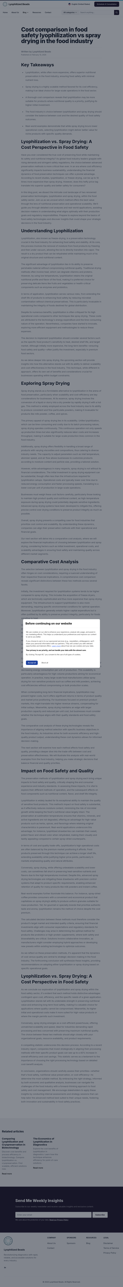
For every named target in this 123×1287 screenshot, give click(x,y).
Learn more (56, 646)
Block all (45, 663)
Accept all (32, 663)
